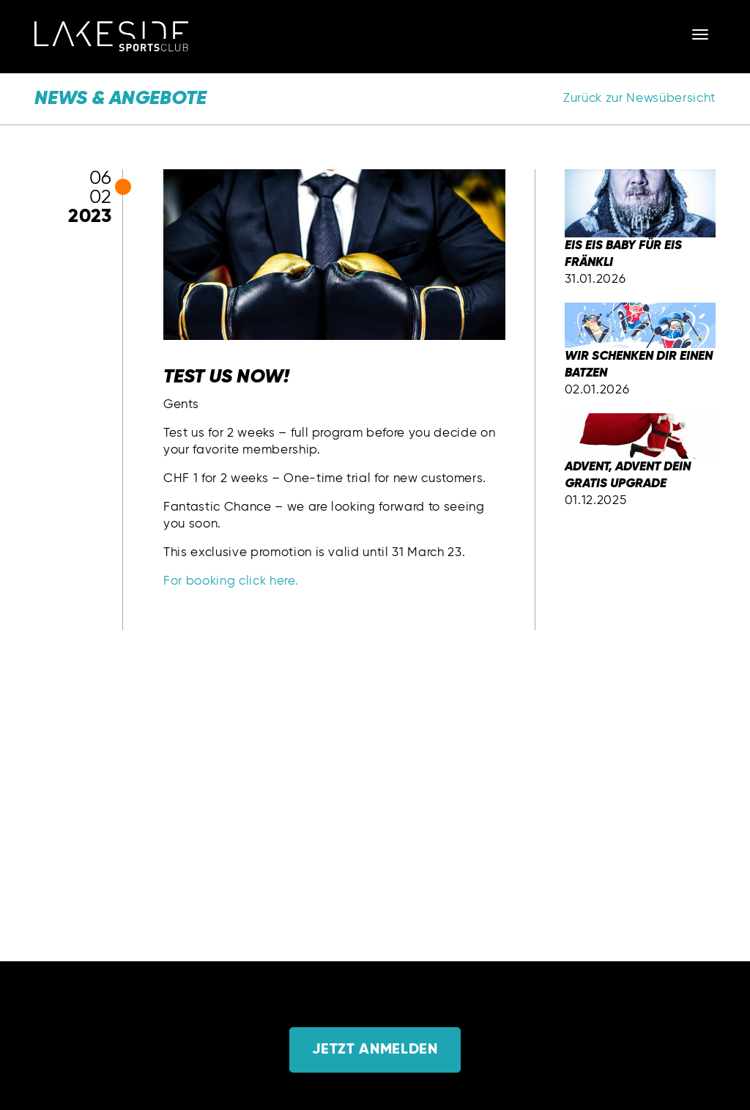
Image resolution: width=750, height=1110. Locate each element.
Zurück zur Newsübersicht (639, 98)
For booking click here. (230, 581)
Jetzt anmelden (374, 1050)
